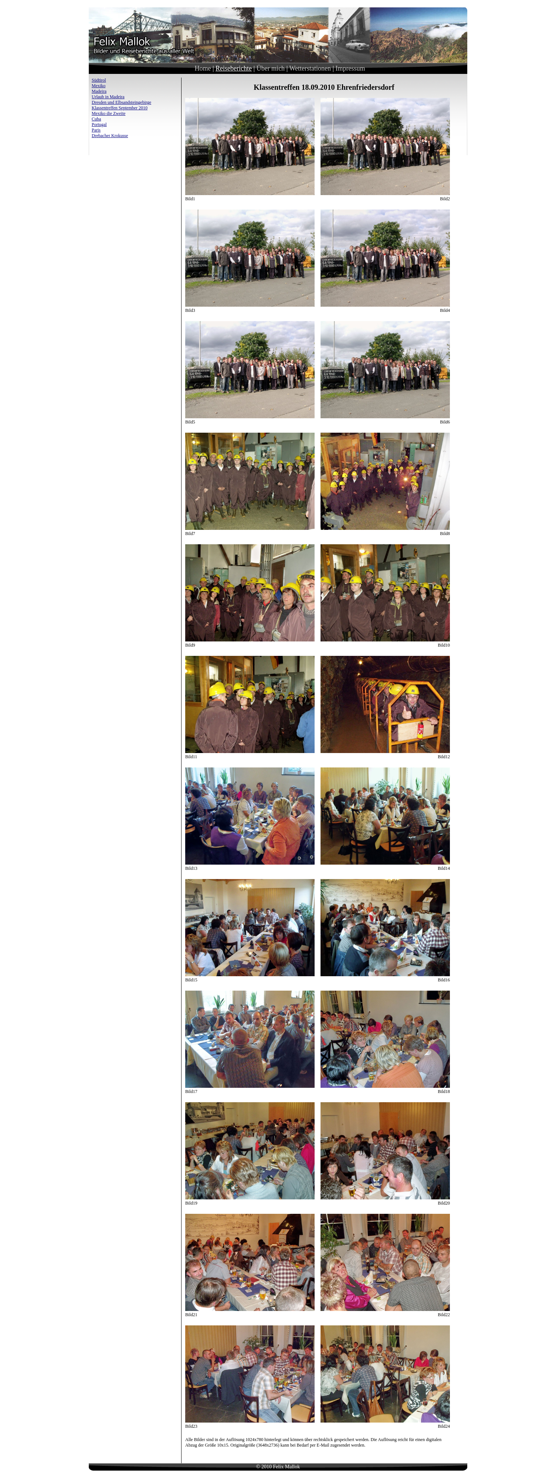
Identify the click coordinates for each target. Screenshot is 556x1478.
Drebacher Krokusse (110, 135)
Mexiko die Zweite (108, 113)
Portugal (99, 124)
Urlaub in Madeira (108, 96)
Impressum (350, 68)
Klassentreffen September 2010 (120, 107)
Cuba (96, 119)
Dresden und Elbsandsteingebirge (121, 102)
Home (202, 68)
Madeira (99, 91)
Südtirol (99, 80)
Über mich (271, 68)
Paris (96, 130)
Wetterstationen (310, 68)
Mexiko (98, 85)
